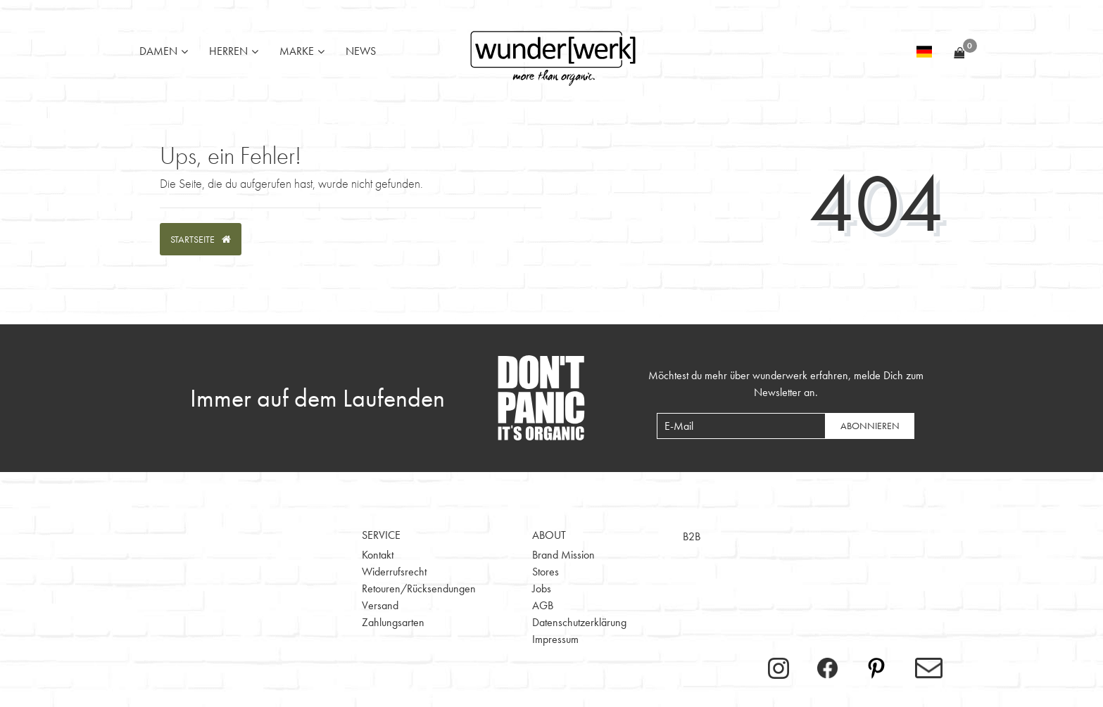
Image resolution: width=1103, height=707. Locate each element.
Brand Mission (563, 554)
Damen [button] (158, 51)
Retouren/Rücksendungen (419, 588)
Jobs (541, 588)
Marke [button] (296, 51)
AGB (542, 605)
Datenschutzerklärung (579, 622)
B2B (691, 536)
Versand (380, 605)
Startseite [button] (200, 239)
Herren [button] (228, 51)
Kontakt (377, 554)
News (361, 51)
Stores (545, 571)
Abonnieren (870, 425)
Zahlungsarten (393, 622)
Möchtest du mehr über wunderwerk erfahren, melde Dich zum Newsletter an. (786, 384)
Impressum (555, 639)
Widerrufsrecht (394, 571)
